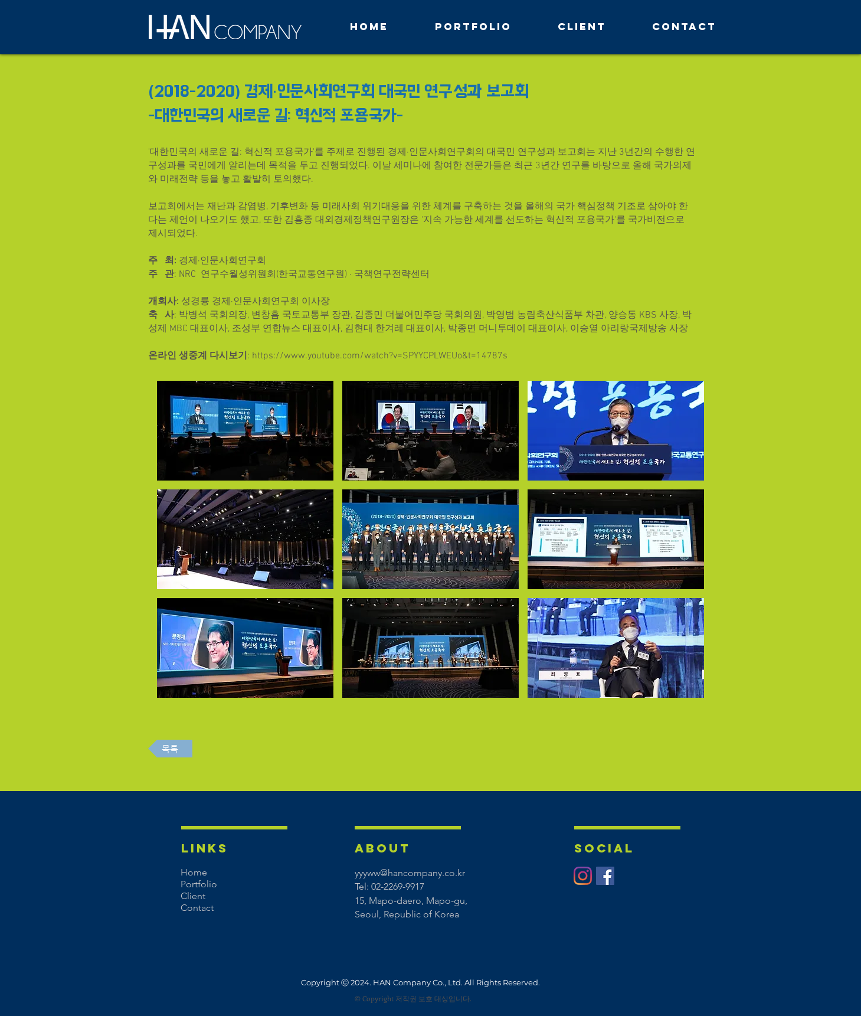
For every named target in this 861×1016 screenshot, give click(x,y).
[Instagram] (583, 876)
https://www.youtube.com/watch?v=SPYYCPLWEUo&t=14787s (380, 356)
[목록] (170, 748)
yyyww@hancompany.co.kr (410, 872)
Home (194, 872)
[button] (245, 431)
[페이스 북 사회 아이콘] (605, 876)
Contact (197, 907)
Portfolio (199, 884)
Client (193, 895)
